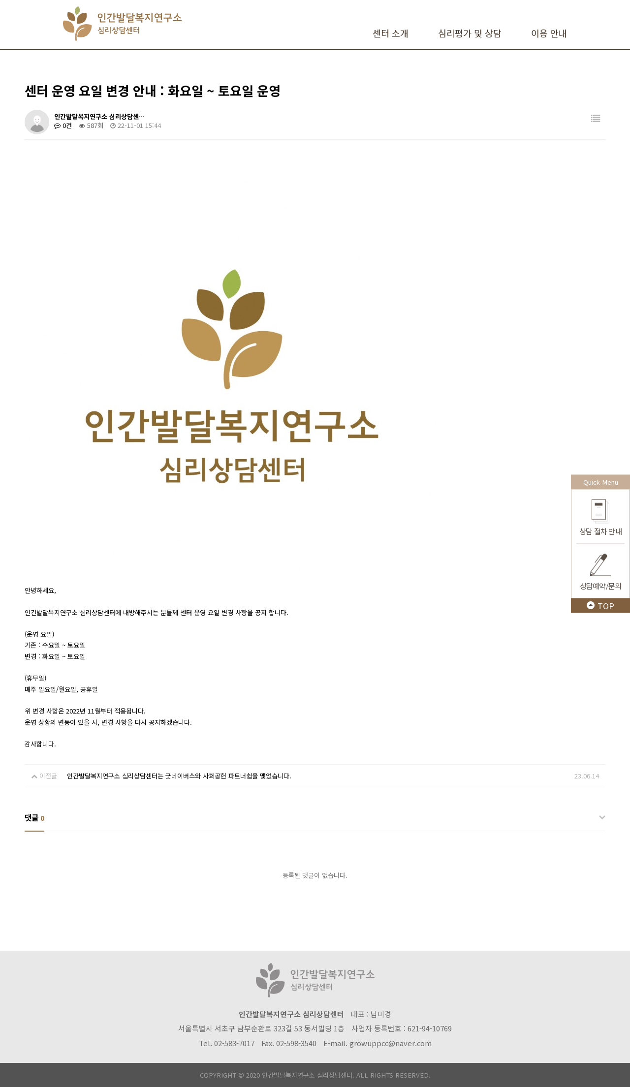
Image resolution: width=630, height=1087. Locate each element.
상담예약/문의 (601, 585)
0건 (63, 125)
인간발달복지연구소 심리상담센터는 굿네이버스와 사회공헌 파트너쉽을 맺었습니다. (179, 775)
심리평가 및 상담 (470, 33)
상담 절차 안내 (600, 531)
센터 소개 (391, 33)
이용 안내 (549, 33)
